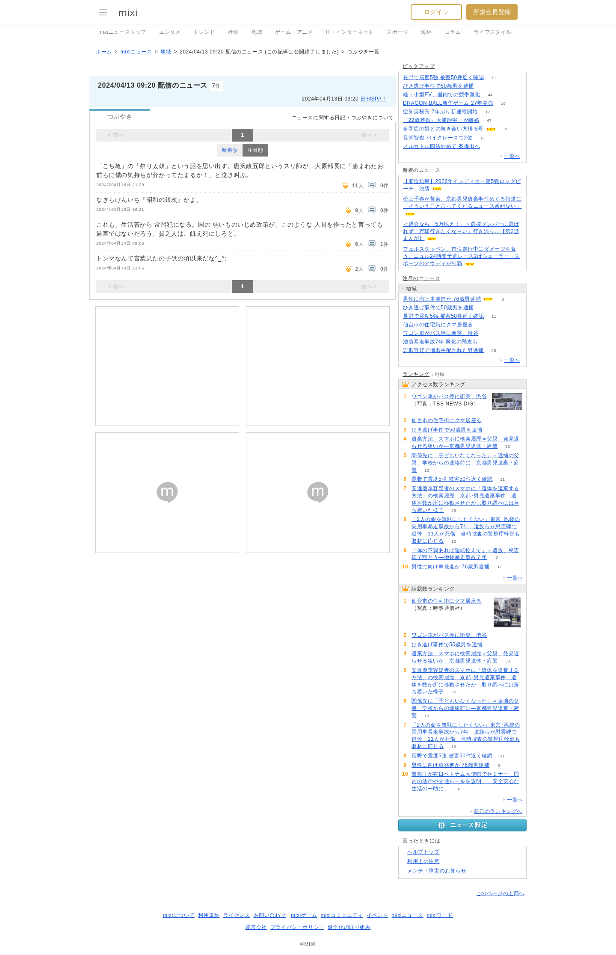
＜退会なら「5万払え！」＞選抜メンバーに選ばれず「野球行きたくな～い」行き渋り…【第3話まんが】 (461, 231)
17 (487, 111)
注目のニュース (421, 278)
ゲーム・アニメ (294, 32)
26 (453, 510)
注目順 (255, 150)
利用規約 (208, 915)
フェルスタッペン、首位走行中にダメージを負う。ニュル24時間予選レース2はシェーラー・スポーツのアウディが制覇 (461, 256)
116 (490, 146)
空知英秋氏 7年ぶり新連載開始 (440, 112)
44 (490, 94)
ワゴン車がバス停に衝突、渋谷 (440, 333)
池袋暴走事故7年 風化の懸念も (440, 342)
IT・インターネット (350, 32)
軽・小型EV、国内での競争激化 (441, 95)
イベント (377, 915)
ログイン (436, 12)
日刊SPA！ (373, 99)
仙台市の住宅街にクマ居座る (438, 325)
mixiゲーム (304, 915)
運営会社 (256, 927)
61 (488, 333)
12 (426, 470)
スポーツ (397, 32)
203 (488, 342)
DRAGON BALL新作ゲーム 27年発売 (448, 103)
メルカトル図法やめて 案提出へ (441, 146)
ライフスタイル (492, 32)
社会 (233, 32)
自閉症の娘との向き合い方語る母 (443, 129)
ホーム (104, 52)
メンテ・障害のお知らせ (437, 871)
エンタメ (170, 32)
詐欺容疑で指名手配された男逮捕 (443, 350)
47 (489, 120)
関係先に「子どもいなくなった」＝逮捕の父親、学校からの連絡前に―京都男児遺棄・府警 (465, 462)
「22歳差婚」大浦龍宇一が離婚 (441, 120)
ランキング (416, 374)
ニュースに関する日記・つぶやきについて (343, 118)
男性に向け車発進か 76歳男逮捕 (442, 299)
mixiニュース (136, 52)
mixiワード (439, 915)
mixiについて (179, 915)
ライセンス (236, 915)
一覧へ (512, 156)
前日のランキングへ (498, 811)
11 (494, 77)
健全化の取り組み (349, 927)
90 (482, 324)
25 (493, 350)
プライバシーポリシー (297, 927)
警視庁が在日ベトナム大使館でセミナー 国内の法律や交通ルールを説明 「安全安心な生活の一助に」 (465, 781)
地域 (257, 32)
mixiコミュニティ (342, 915)
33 (507, 446)
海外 (426, 32)
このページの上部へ (500, 893)
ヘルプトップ (423, 852)
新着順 (230, 150)
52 (483, 86)
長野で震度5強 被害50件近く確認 (443, 77)
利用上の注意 (423, 861)
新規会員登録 (492, 12)
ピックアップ (419, 66)
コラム (453, 32)
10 (503, 103)
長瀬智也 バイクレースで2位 (437, 138)
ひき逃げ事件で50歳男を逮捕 (438, 86)
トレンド (204, 32)
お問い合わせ (270, 915)
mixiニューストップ (122, 32)
